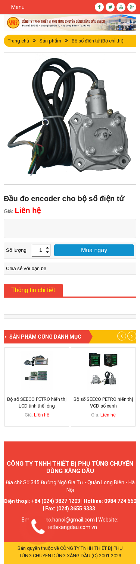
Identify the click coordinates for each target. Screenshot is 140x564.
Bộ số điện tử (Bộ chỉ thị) (98, 41)
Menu (18, 7)
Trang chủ (18, 41)
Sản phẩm (50, 41)
